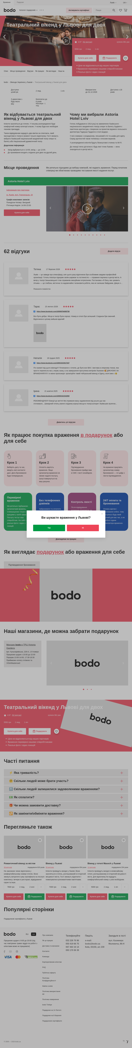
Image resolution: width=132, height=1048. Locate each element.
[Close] (102, 513)
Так (49, 528)
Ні (83, 528)
